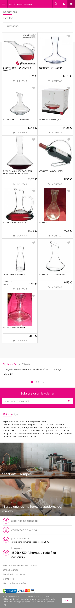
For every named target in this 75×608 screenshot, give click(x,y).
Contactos (8, 578)
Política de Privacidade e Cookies (20, 565)
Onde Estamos (10, 569)
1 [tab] (32, 382)
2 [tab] (37, 382)
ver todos (8, 374)
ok (67, 600)
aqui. (5, 604)
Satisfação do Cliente (14, 574)
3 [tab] (43, 382)
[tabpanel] (37, 369)
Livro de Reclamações (14, 583)
